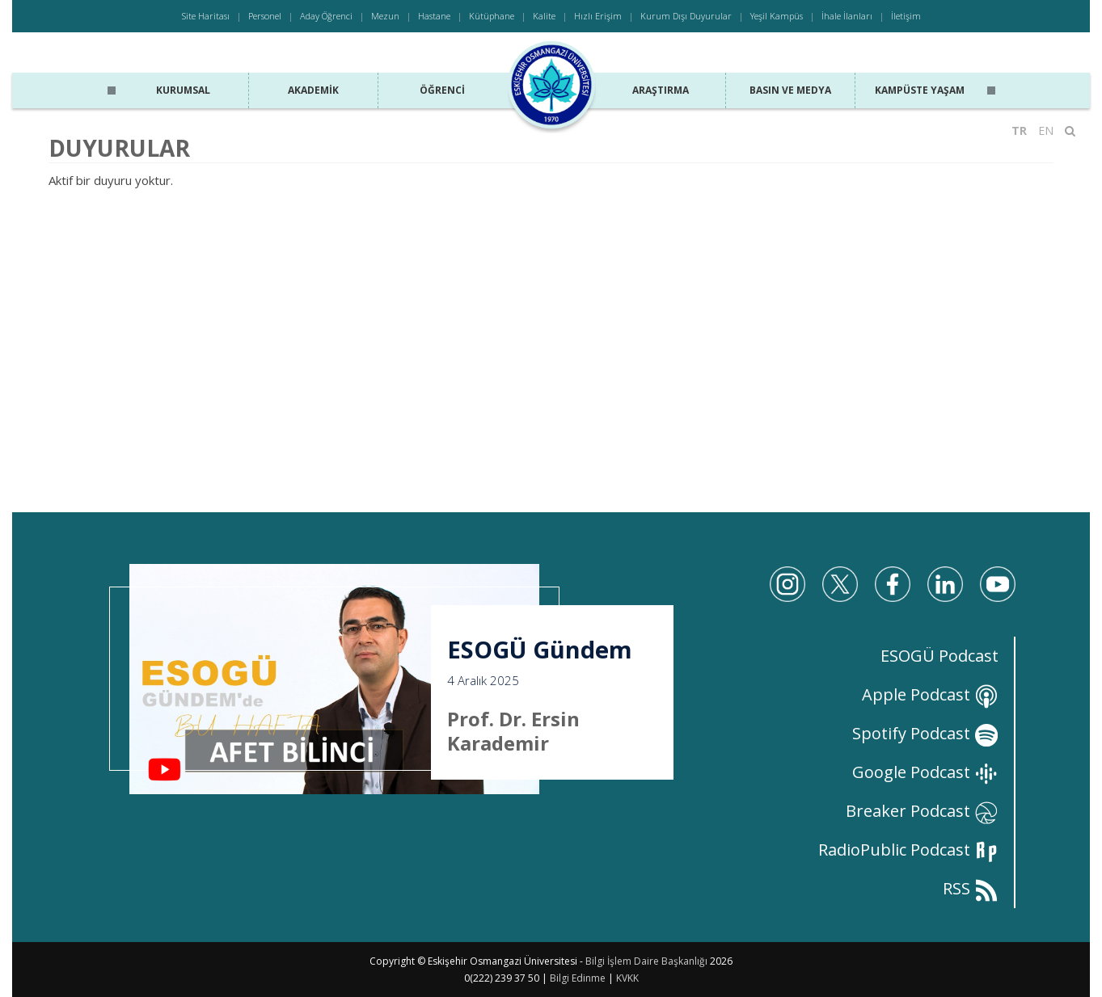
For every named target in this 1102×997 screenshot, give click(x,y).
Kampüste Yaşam (920, 90)
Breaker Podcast (922, 811)
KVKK (627, 978)
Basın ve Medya (790, 90)
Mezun (385, 16)
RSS (971, 888)
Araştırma (660, 90)
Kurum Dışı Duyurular (686, 16)
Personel (264, 16)
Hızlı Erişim (598, 16)
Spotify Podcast (925, 733)
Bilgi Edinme (578, 978)
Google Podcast (925, 772)
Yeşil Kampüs (776, 16)
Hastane (434, 16)
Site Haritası (206, 16)
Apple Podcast (930, 694)
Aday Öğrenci (326, 16)
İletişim (906, 16)
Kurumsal (183, 90)
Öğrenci (442, 90)
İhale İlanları (846, 16)
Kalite (544, 16)
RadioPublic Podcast (908, 849)
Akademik (313, 90)
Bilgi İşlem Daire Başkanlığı (646, 961)
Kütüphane (491, 16)
